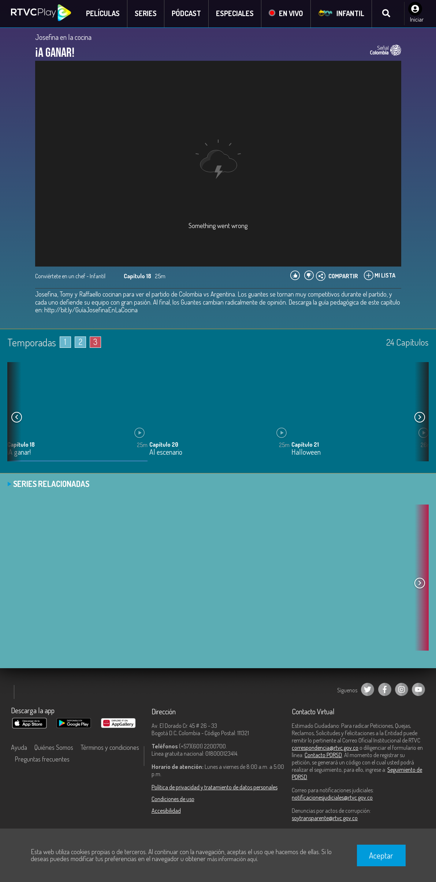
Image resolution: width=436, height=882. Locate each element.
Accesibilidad (166, 811)
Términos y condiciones (110, 748)
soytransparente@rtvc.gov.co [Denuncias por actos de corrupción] (325, 818)
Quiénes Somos (53, 748)
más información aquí (232, 859)
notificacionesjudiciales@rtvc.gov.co (332, 797)
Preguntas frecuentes (42, 759)
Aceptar (381, 855)
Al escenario (165, 453)
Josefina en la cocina (63, 37)
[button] (419, 417)
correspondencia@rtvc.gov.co (325, 748)
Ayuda (19, 748)
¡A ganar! (19, 453)
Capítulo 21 (305, 445)
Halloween (306, 453)
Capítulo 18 (21, 445)
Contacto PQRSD (323, 755)
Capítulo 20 (163, 445)
